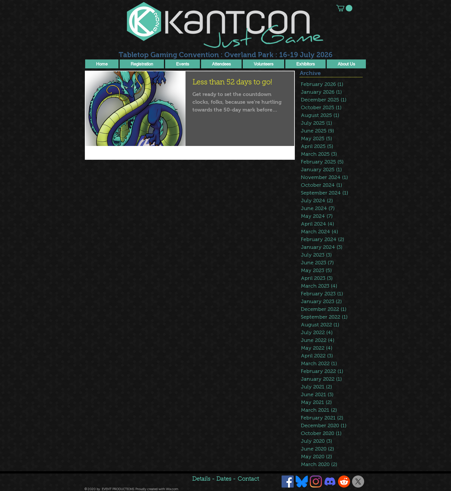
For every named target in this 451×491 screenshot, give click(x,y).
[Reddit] (344, 481)
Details (201, 479)
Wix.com (172, 489)
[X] (358, 481)
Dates (224, 479)
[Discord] (330, 481)
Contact (248, 479)
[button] (344, 8)
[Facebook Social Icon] (288, 481)
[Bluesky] (302, 481)
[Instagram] (316, 481)
